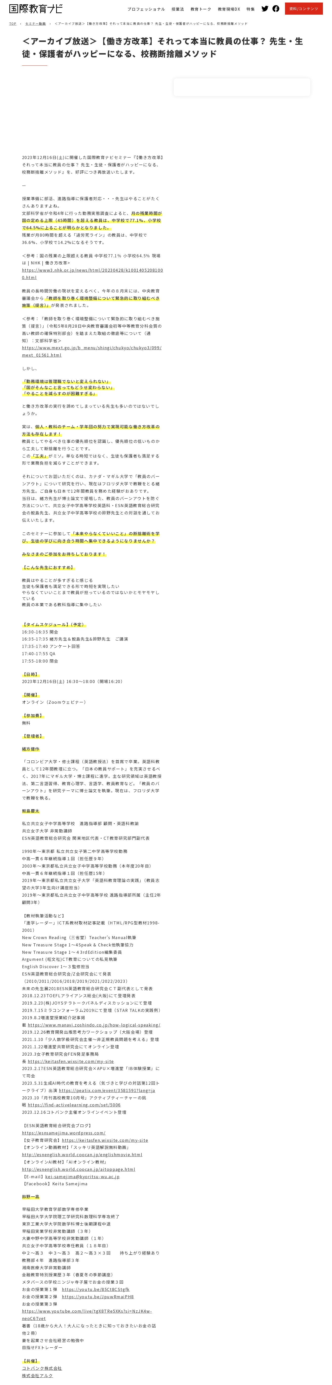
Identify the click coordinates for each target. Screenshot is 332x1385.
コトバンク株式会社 (42, 1368)
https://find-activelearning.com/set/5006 (74, 1105)
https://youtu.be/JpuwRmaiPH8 (98, 1296)
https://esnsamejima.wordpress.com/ (64, 1133)
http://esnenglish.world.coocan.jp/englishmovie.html (82, 1154)
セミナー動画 (35, 23)
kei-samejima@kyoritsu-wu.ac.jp (82, 1176)
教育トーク (201, 9)
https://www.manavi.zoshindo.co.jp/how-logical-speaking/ (94, 1025)
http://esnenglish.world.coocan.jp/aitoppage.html (79, 1169)
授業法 (178, 9)
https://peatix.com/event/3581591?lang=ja (107, 1090)
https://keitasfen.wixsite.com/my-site (71, 1061)
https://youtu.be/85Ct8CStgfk (96, 1289)
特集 (251, 9)
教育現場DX (229, 9)
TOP (13, 23)
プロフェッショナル (146, 9)
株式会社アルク (37, 1375)
